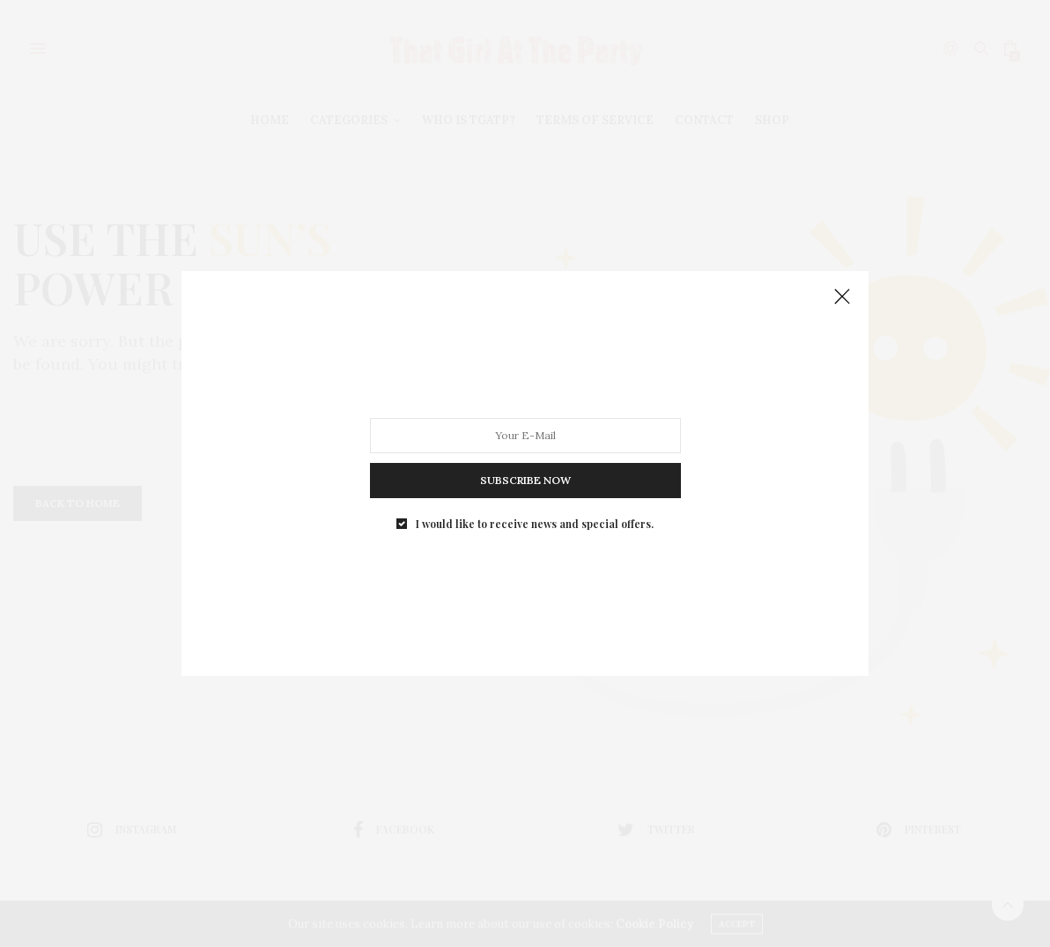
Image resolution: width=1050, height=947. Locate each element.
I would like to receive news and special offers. (535, 523)
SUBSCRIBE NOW (525, 480)
